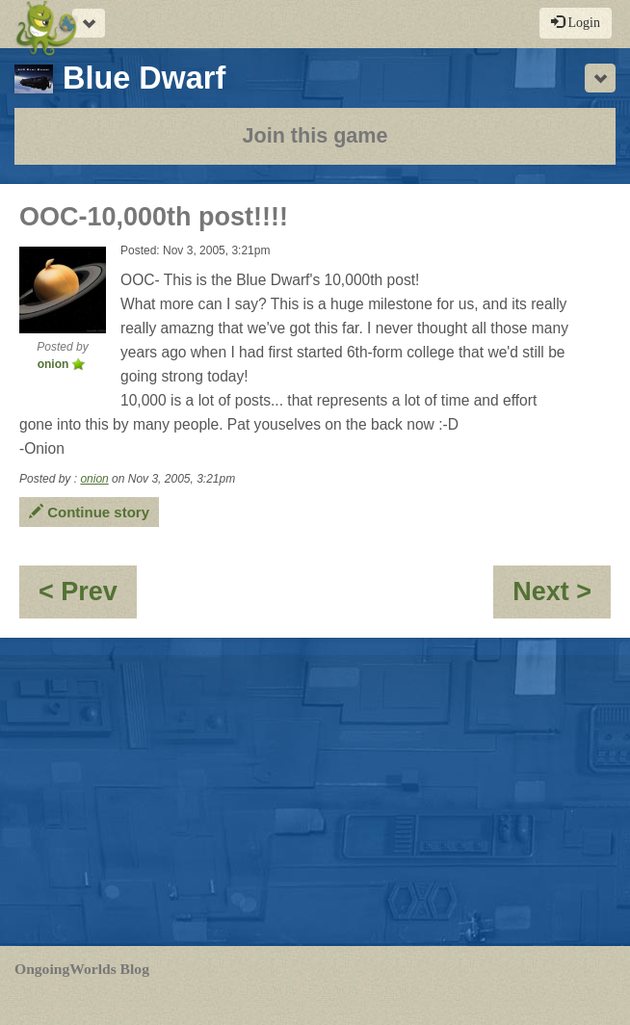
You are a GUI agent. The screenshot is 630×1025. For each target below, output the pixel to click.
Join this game (314, 135)
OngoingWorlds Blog (81, 968)
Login (575, 22)
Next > (561, 597)
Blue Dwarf (119, 78)
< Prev (88, 597)
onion (94, 479)
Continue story (89, 512)
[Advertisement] (315, 792)
